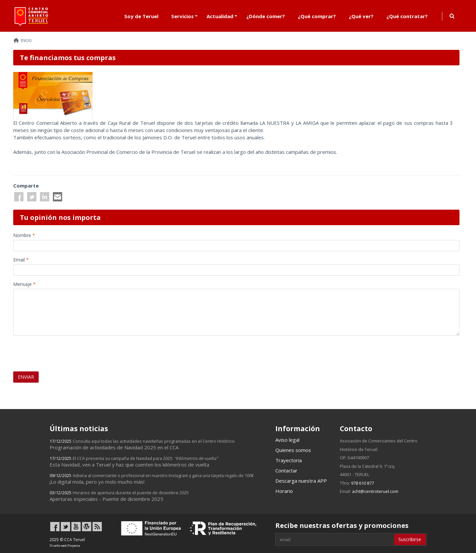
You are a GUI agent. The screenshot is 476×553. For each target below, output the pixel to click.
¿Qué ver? (361, 16)
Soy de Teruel (141, 16)
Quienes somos (293, 450)
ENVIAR (26, 377)
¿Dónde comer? (265, 16)
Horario (284, 491)
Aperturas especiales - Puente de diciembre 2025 (119, 496)
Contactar (286, 470)
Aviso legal (287, 439)
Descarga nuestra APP (301, 480)
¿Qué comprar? (317, 16)
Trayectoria (288, 460)
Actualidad (220, 16)
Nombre (24, 235)
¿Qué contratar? (407, 16)
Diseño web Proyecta (65, 545)
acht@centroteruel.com (375, 491)
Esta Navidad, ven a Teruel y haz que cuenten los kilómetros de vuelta (134, 461)
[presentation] (52, 351)
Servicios (182, 16)
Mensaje (24, 284)
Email (21, 260)
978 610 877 (362, 483)
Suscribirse (409, 539)
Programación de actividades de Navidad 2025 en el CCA (142, 444)
